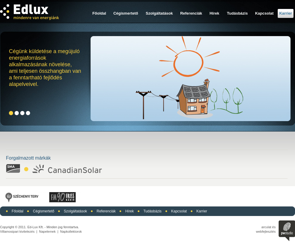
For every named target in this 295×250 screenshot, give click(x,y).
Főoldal (99, 13)
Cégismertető (125, 13)
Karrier (285, 13)
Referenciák (191, 13)
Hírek (214, 13)
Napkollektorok (71, 231)
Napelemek (47, 231)
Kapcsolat (264, 13)
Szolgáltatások (159, 13)
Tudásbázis (237, 13)
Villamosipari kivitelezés (17, 231)
